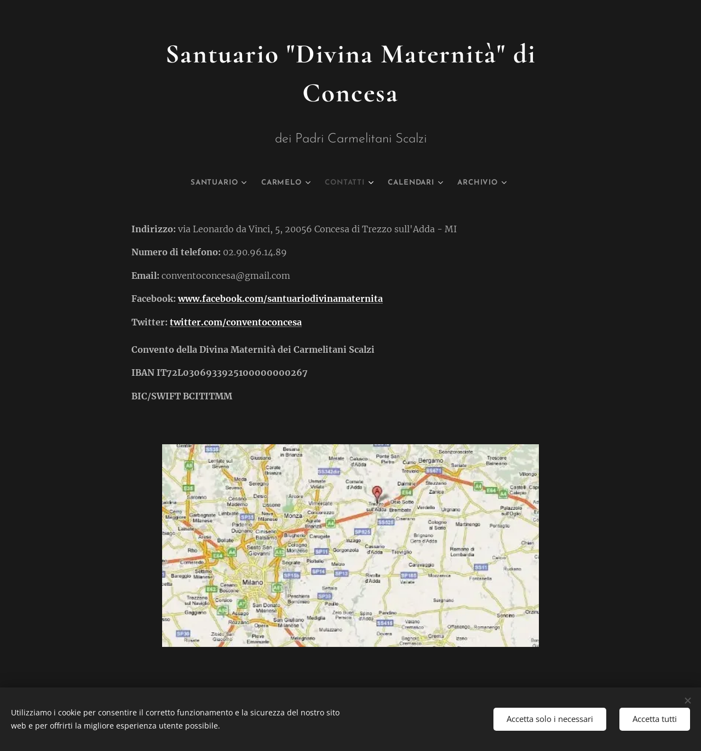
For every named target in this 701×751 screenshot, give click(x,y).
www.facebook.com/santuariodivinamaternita (280, 299)
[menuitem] (207, 183)
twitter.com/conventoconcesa (236, 322)
